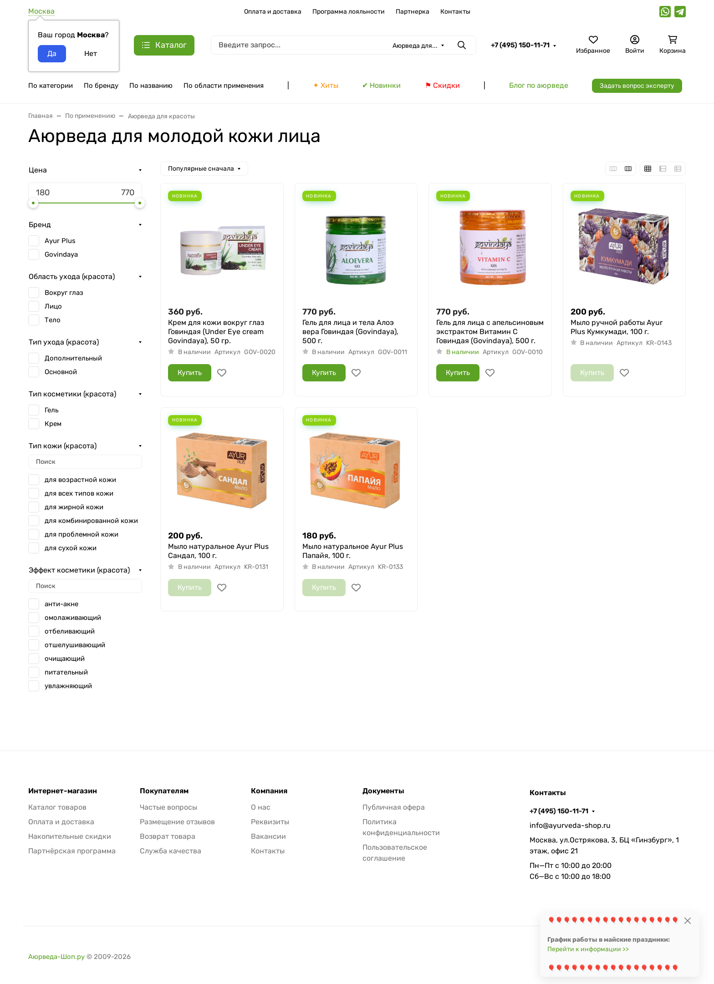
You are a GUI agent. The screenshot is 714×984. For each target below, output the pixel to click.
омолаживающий (73, 618)
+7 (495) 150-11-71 (520, 45)
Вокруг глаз (64, 293)
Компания (269, 791)
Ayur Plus (60, 241)
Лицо (53, 306)
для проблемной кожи (81, 534)
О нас (260, 807)
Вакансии (268, 836)
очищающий (65, 658)
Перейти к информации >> (588, 949)
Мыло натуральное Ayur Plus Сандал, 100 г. (218, 551)
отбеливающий (70, 631)
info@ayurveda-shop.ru (570, 825)
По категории (50, 85)
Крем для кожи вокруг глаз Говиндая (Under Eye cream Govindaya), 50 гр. (216, 331)
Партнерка (412, 11)
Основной (61, 372)
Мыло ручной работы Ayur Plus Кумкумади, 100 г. (617, 327)
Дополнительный (73, 358)
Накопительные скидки (69, 836)
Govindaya (61, 254)
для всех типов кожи (79, 493)
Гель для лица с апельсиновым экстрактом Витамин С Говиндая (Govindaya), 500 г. (490, 331)
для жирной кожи (74, 507)
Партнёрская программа (72, 851)
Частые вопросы (168, 807)
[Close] (687, 920)
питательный (66, 672)
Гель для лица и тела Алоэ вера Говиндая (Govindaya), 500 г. (350, 331)
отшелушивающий (75, 645)
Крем (53, 424)
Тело (53, 320)
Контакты (455, 11)
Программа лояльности (348, 11)
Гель (51, 410)
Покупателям (164, 791)
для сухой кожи (71, 548)
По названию (151, 85)
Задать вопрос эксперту (637, 86)
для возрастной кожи (80, 480)
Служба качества (170, 851)
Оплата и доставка (272, 11)
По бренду (101, 85)
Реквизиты (270, 821)
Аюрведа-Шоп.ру (56, 957)
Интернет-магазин (62, 791)
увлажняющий (68, 686)
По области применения (224, 85)
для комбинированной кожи (91, 521)
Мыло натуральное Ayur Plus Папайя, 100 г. (352, 551)
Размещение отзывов (177, 821)
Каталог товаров (57, 807)
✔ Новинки (381, 85)
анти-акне (61, 604)
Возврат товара (167, 836)
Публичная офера (393, 807)
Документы (383, 791)
